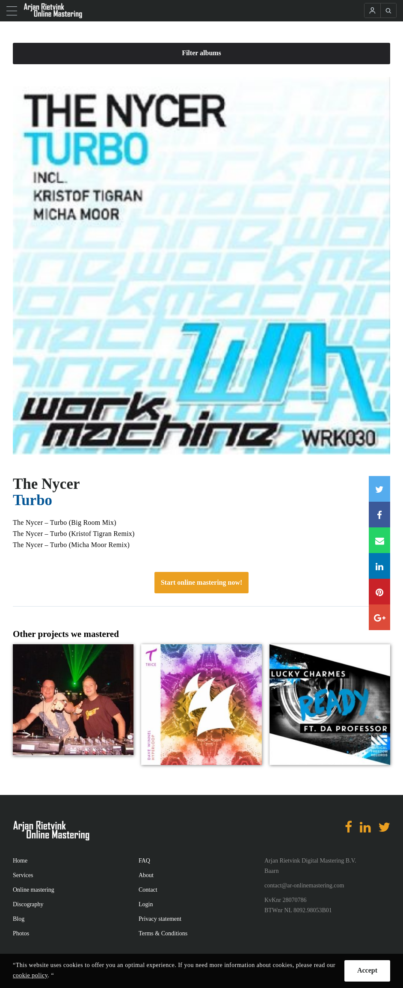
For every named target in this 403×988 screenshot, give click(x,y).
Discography (28, 904)
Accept (367, 970)
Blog (18, 919)
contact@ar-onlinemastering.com (304, 885)
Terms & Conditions (163, 933)
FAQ (144, 860)
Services (23, 875)
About (146, 875)
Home (20, 860)
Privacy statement (160, 919)
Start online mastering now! (202, 582)
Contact (148, 890)
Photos (21, 933)
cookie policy (30, 975)
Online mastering (33, 890)
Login (146, 904)
